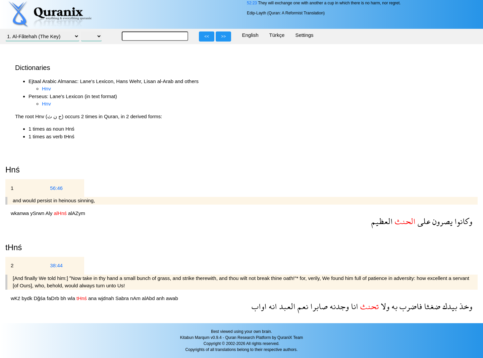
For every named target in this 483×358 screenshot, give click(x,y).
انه (272, 306)
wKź (16, 298)
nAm (136, 298)
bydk (28, 298)
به (393, 306)
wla (71, 298)
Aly (49, 213)
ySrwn (37, 213)
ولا (384, 306)
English (250, 35)
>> (223, 36)
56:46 (56, 188)
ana (93, 298)
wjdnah (106, 298)
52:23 (252, 3)
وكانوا (462, 221)
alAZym (76, 213)
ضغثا (431, 306)
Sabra (122, 298)
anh (161, 298)
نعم (302, 306)
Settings (304, 35)
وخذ (464, 306)
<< (206, 36)
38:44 (56, 265)
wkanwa (20, 213)
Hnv (46, 88)
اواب (259, 306)
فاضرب (409, 306)
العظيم (382, 221)
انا (353, 306)
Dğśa (40, 298)
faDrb (54, 298)
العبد (286, 306)
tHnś (13, 247)
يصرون (441, 221)
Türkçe (277, 35)
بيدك (448, 306)
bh (63, 298)
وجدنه (338, 306)
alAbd (149, 298)
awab (172, 298)
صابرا (318, 306)
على (423, 221)
